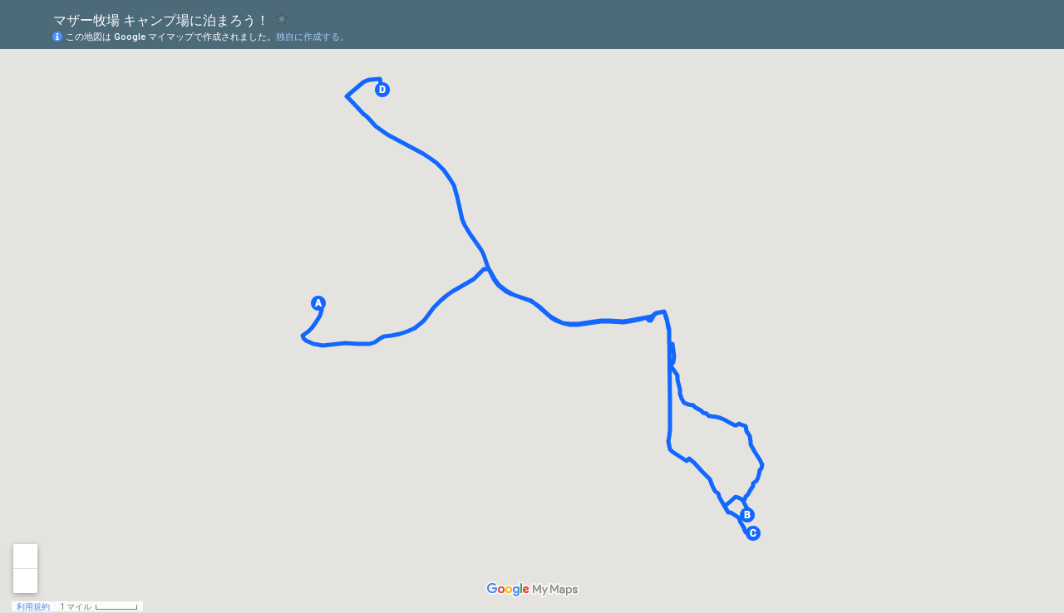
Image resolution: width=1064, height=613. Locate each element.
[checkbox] (282, 18)
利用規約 (33, 606)
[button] (318, 303)
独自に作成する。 (312, 37)
